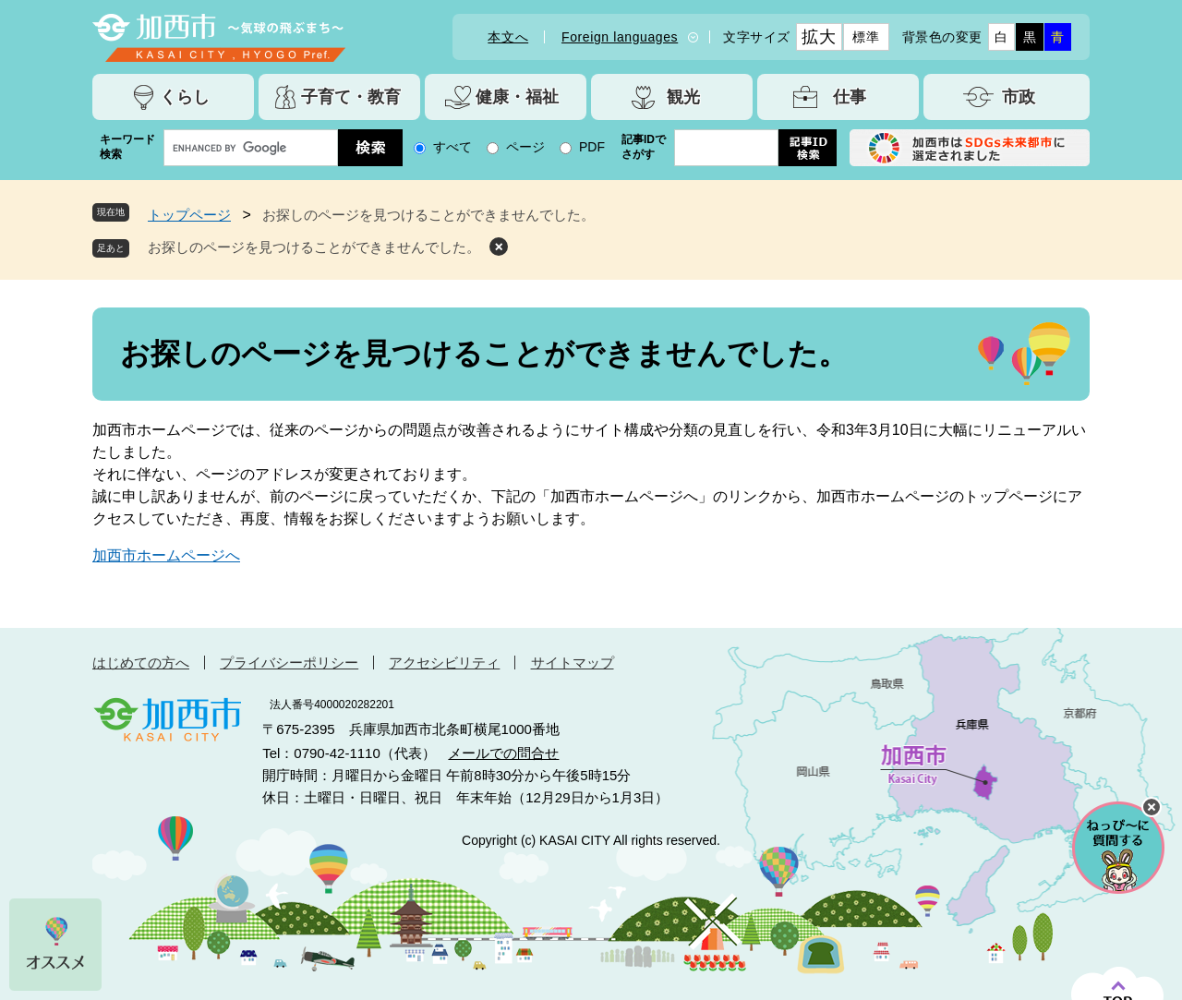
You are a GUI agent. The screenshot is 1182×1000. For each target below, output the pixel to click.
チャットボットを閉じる (1151, 807)
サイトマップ (572, 662)
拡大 (819, 37)
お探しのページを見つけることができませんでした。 (314, 247)
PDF (592, 146)
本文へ (508, 36)
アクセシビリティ (444, 662)
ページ (525, 146)
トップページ (189, 215)
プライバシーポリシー (289, 662)
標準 (865, 37)
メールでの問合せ (503, 753)
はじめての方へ (140, 662)
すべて (452, 146)
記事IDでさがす (643, 147)
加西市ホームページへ (166, 555)
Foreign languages (619, 36)
